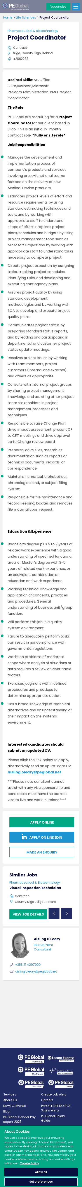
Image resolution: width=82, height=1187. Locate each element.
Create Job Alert (53, 1094)
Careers (47, 1100)
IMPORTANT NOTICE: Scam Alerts (56, 1108)
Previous (54, 913)
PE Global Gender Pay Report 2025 (19, 1119)
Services (9, 1094)
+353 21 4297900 (25, 964)
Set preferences (41, 1182)
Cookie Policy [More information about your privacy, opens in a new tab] (29, 1163)
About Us (10, 1100)
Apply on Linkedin (42, 837)
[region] (41, 1156)
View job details (28, 914)
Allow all (41, 1172)
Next (66, 913)
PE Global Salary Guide (53, 1118)
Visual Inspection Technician (35, 888)
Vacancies (58, 6)
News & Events (14, 1106)
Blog (6, 1111)
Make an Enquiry (41, 852)
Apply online (42, 822)
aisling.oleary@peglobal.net (34, 772)
